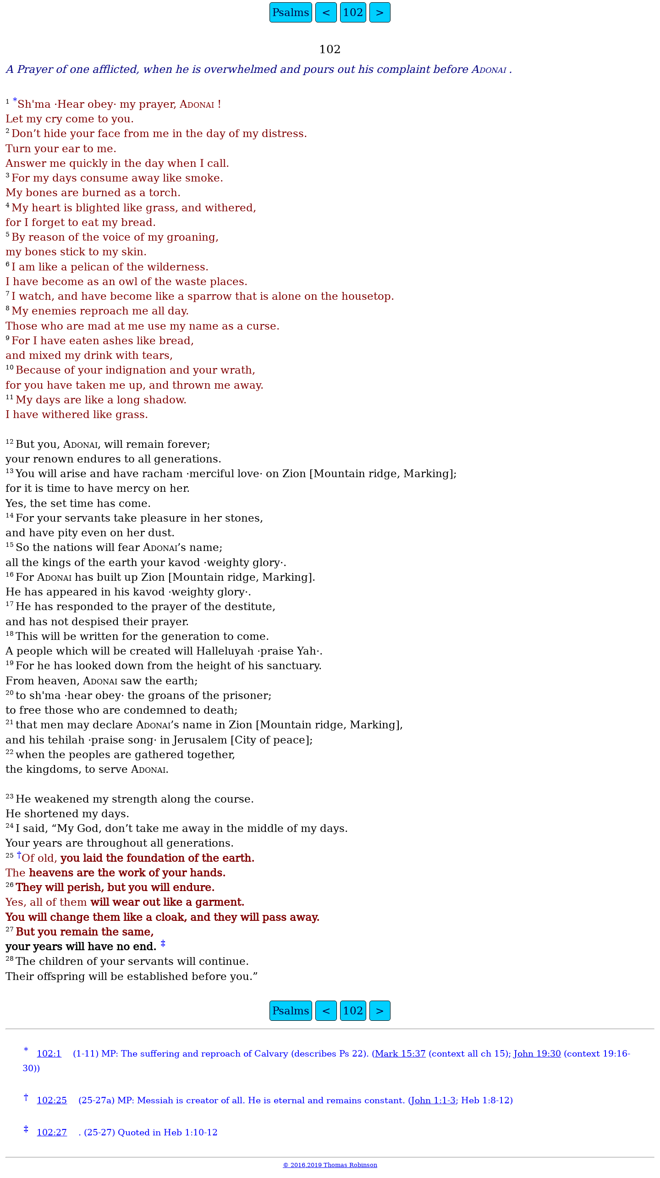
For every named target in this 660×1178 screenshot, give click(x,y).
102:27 (52, 1132)
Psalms (290, 12)
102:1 (49, 1053)
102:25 (52, 1100)
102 (353, 12)
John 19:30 (537, 1053)
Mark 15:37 (400, 1053)
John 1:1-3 (433, 1100)
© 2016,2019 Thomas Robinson (330, 1164)
